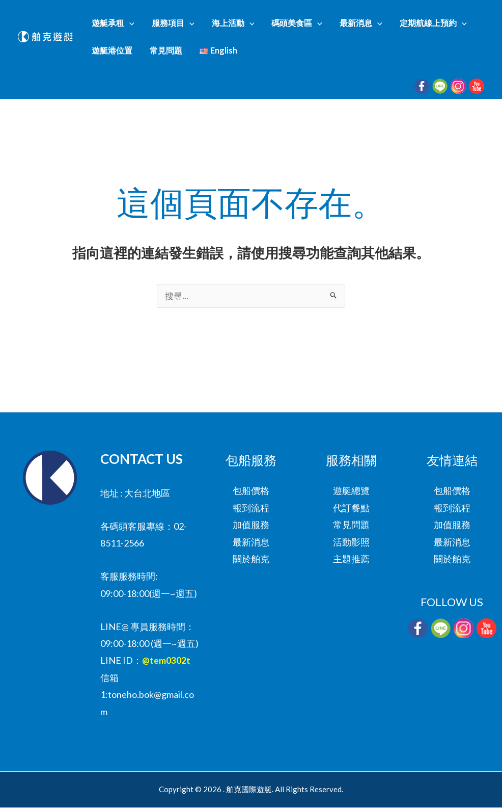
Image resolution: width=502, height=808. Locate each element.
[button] (133, 26)
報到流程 (251, 508)
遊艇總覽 (351, 491)
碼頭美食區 (273, 26)
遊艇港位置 (453, 26)
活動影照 (351, 542)
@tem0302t (166, 660)
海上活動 (218, 26)
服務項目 (167, 26)
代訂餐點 (351, 508)
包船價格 (251, 491)
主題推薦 (351, 559)
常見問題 (112, 59)
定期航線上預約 (391, 26)
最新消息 (328, 26)
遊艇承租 (117, 26)
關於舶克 (251, 559)
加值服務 (251, 525)
